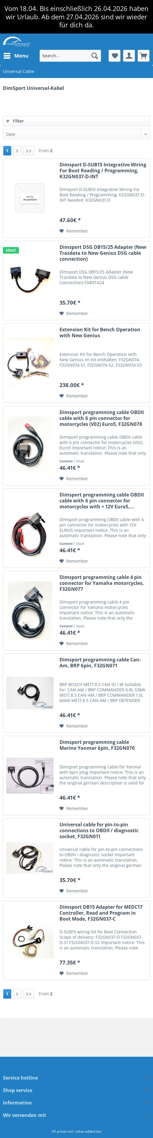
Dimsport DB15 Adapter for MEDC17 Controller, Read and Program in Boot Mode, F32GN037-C (101, 913)
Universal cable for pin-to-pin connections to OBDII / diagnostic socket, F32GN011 (98, 831)
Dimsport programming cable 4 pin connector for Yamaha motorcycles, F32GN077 (101, 583)
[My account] (129, 56)
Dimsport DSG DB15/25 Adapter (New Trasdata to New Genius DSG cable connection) (102, 253)
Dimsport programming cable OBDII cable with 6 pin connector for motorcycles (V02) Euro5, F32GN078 (101, 418)
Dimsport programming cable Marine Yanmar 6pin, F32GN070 (97, 745)
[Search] (94, 56)
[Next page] (17, 150)
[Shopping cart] (143, 56)
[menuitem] (15, 56)
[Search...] (70, 56)
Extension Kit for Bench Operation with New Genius (99, 333)
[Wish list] (114, 56)
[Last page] (28, 150)
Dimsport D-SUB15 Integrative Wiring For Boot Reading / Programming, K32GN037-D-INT (102, 171)
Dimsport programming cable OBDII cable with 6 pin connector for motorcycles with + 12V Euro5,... (101, 501)
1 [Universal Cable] (7, 150)
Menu (16, 55)
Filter (15, 121)
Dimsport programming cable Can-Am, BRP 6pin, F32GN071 (100, 663)
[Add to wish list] (73, 231)
